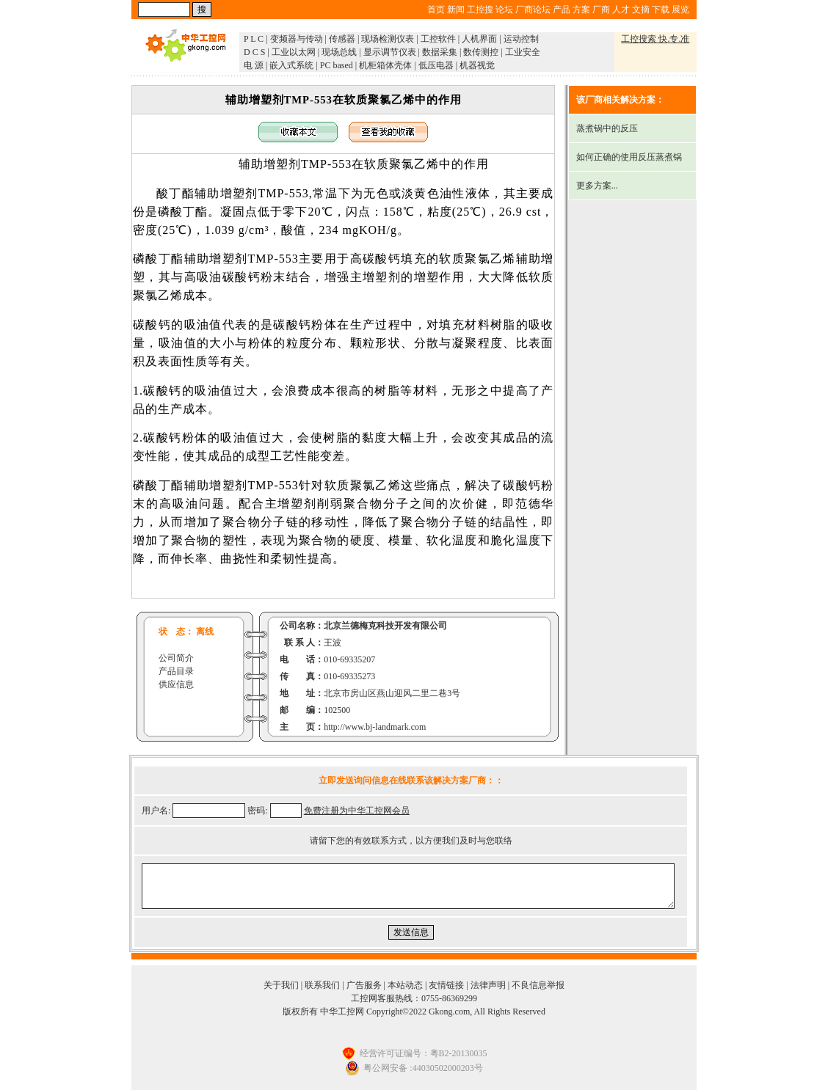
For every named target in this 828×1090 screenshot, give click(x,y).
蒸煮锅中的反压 (607, 128)
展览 (680, 9)
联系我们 (322, 985)
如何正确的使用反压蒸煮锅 (629, 157)
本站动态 (405, 985)
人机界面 (479, 39)
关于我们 (281, 985)
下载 (660, 9)
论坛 (504, 9)
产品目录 (176, 671)
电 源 (254, 65)
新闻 (456, 9)
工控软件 (438, 39)
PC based (336, 65)
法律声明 (488, 985)
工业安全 (522, 52)
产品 (561, 9)
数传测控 (480, 52)
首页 (436, 9)
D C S (254, 52)
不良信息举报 (538, 985)
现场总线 (339, 52)
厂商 (601, 9)
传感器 (342, 39)
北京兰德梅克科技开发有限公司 (385, 626)
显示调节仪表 (389, 52)
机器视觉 (477, 65)
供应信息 (176, 684)
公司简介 (176, 658)
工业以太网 (294, 52)
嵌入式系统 (291, 65)
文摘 (641, 9)
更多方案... (597, 185)
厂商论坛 (533, 9)
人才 (621, 9)
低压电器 (436, 65)
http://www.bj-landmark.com (375, 727)
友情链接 (446, 985)
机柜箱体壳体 (385, 65)
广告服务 (364, 985)
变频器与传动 (296, 39)
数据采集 (439, 52)
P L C (254, 39)
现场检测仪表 (387, 39)
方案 (581, 9)
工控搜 (480, 9)
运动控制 (521, 39)
